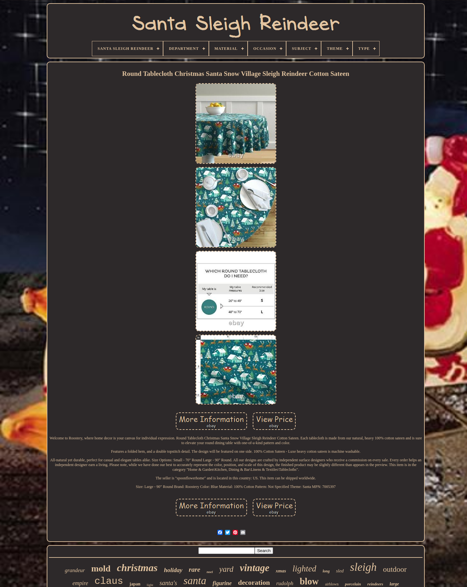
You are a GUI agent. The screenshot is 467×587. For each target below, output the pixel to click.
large (394, 584)
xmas (281, 570)
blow (309, 581)
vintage (254, 567)
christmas (137, 567)
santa (194, 580)
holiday (173, 570)
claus (108, 581)
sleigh (363, 567)
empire (80, 583)
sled (340, 570)
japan (134, 584)
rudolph (284, 583)
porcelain (353, 584)
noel (210, 572)
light (150, 585)
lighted (304, 568)
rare (194, 569)
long (326, 571)
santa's (168, 582)
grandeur (75, 570)
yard (226, 569)
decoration (254, 582)
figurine (222, 583)
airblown (332, 584)
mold (101, 568)
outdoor (395, 569)
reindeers (375, 584)
